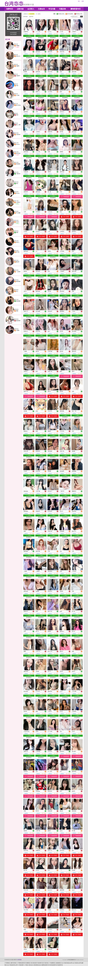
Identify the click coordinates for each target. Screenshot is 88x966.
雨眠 (17, 310)
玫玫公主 (18, 56)
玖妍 (17, 85)
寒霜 (17, 115)
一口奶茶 (18, 271)
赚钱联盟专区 (76, 9)
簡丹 (17, 183)
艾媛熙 (17, 66)
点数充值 (20, 9)
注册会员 (41, 9)
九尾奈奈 (18, 134)
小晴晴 (17, 330)
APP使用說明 (13, 32)
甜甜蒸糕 (18, 320)
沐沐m (17, 222)
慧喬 (17, 232)
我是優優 (18, 301)
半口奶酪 (18, 213)
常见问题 (52, 9)
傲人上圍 (18, 124)
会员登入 (30, 9)
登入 (79, 1)
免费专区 (9, 9)
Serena (18, 144)
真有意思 (18, 153)
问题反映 (62, 9)
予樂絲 (17, 45)
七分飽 (17, 95)
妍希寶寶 (18, 281)
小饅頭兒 (18, 173)
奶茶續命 (18, 164)
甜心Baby (18, 105)
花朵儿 (17, 242)
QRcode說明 (13, 34)
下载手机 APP (13, 14)
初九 (17, 291)
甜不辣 (17, 252)
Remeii (17, 193)
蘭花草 (17, 261)
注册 (82, 1)
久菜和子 (18, 202)
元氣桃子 (18, 75)
